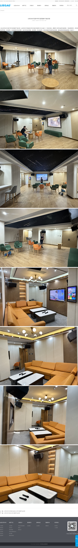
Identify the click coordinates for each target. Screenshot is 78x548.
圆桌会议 (19, 529)
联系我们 (62, 5)
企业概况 (1, 525)
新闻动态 (47, 5)
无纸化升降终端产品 (12, 531)
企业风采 (1, 531)
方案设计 (32, 5)
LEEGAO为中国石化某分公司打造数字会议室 (14, 511)
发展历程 (1, 527)
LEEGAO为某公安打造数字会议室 (12, 513)
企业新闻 (38, 525)
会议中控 (10, 527)
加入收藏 (72, 1)
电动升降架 (11, 529)
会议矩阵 (10, 525)
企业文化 (1, 533)
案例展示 (39, 5)
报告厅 (19, 527)
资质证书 (1, 529)
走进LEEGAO (17, 5)
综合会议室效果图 (21, 525)
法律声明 (1, 535)
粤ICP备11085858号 (44, 544)
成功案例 (28, 525)
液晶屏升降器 (11, 535)
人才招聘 (56, 527)
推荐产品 (24, 5)
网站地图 (76, 1)
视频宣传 (54, 5)
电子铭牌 (10, 533)
